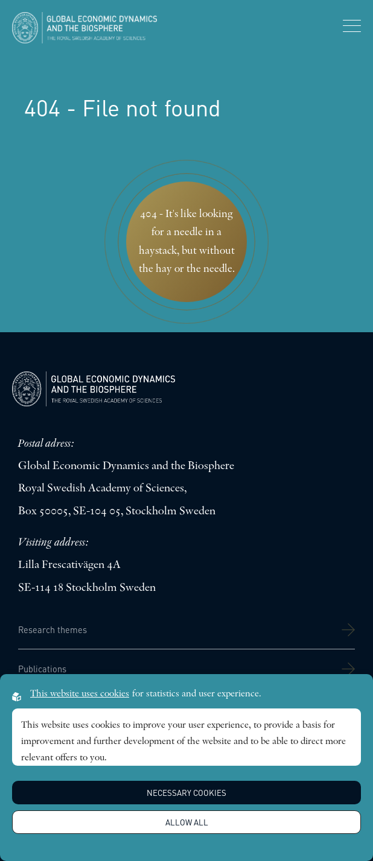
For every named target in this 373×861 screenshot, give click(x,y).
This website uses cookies (79, 694)
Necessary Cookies (186, 792)
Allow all (186, 822)
